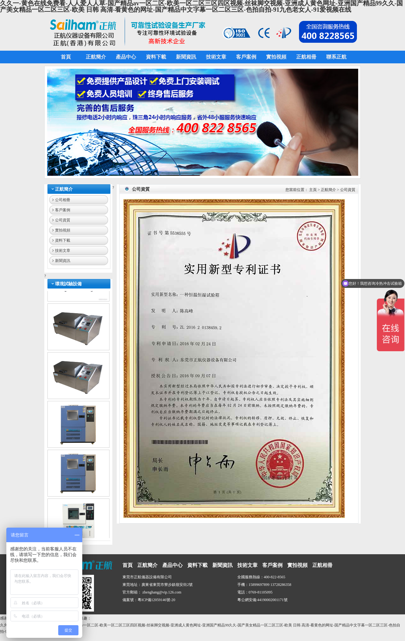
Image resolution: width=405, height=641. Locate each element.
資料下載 (62, 240)
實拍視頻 (62, 230)
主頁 (313, 189)
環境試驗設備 (68, 284)
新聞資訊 (62, 260)
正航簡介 (64, 189)
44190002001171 (270, 600)
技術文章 (62, 250)
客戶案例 (62, 210)
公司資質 (62, 220)
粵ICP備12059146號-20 (156, 600)
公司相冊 (62, 200)
